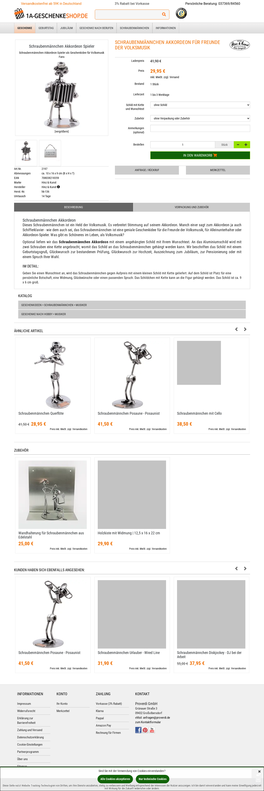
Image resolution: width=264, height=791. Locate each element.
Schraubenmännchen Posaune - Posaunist (129, 413)
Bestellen (138, 144)
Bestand (139, 83)
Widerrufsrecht (26, 711)
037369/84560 (229, 4)
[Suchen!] (164, 14)
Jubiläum (66, 28)
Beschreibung (73, 207)
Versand (174, 77)
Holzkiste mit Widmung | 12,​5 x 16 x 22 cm (129, 533)
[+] (246, 144)
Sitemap (22, 766)
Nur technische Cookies (152, 779)
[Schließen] (259, 772)
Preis (141, 70)
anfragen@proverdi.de (156, 717)
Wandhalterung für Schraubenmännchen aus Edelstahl (51, 535)
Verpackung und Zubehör (192, 207)
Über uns (22, 759)
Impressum (24, 704)
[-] (238, 144)
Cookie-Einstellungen (29, 744)
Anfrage (147, 170)
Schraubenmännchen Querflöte (41, 413)
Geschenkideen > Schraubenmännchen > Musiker (54, 305)
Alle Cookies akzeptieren (115, 779)
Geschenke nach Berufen (96, 28)
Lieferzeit (138, 94)
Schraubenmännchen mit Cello (199, 413)
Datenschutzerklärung (30, 737)
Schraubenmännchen (134, 28)
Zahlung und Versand (29, 730)
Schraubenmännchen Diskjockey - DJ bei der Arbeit (209, 654)
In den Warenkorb (200, 155)
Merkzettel (218, 170)
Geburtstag (46, 28)
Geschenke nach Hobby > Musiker (43, 314)
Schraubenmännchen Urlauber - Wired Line (129, 652)
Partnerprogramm (28, 752)
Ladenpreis (137, 60)
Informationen (166, 28)
